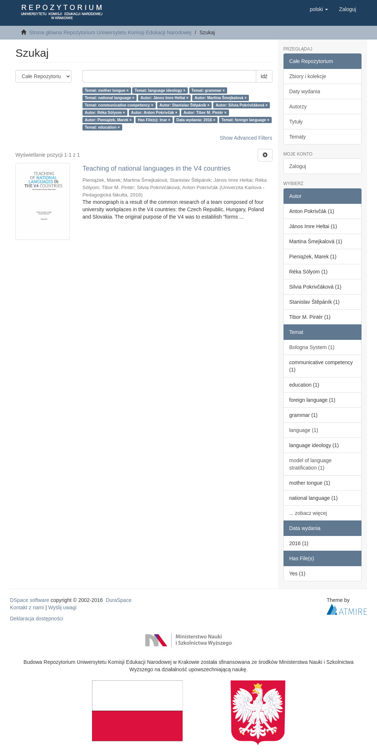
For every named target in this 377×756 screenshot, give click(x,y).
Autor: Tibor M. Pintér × (204, 112)
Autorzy (298, 106)
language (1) (303, 430)
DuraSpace (118, 600)
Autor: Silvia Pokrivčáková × (242, 105)
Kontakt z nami (27, 607)
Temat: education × (102, 127)
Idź (264, 76)
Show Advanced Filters (246, 138)
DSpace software (29, 600)
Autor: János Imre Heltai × (164, 97)
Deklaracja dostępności (36, 618)
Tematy (297, 137)
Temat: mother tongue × (106, 90)
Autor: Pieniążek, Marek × (108, 120)
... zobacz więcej (308, 513)
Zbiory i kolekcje (307, 76)
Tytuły (296, 122)
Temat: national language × (109, 97)
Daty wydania (304, 91)
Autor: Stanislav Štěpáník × (184, 105)
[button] (319, 9)
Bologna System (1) (312, 347)
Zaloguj (297, 166)
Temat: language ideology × (160, 90)
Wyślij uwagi (62, 607)
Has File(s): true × (154, 120)
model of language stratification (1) (310, 464)
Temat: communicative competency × (119, 105)
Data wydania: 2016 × (195, 120)
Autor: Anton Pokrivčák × (154, 112)
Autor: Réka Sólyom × (105, 112)
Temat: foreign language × (245, 120)
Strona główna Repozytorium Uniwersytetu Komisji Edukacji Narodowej (110, 32)
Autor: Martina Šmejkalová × (220, 97)
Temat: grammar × (208, 90)
